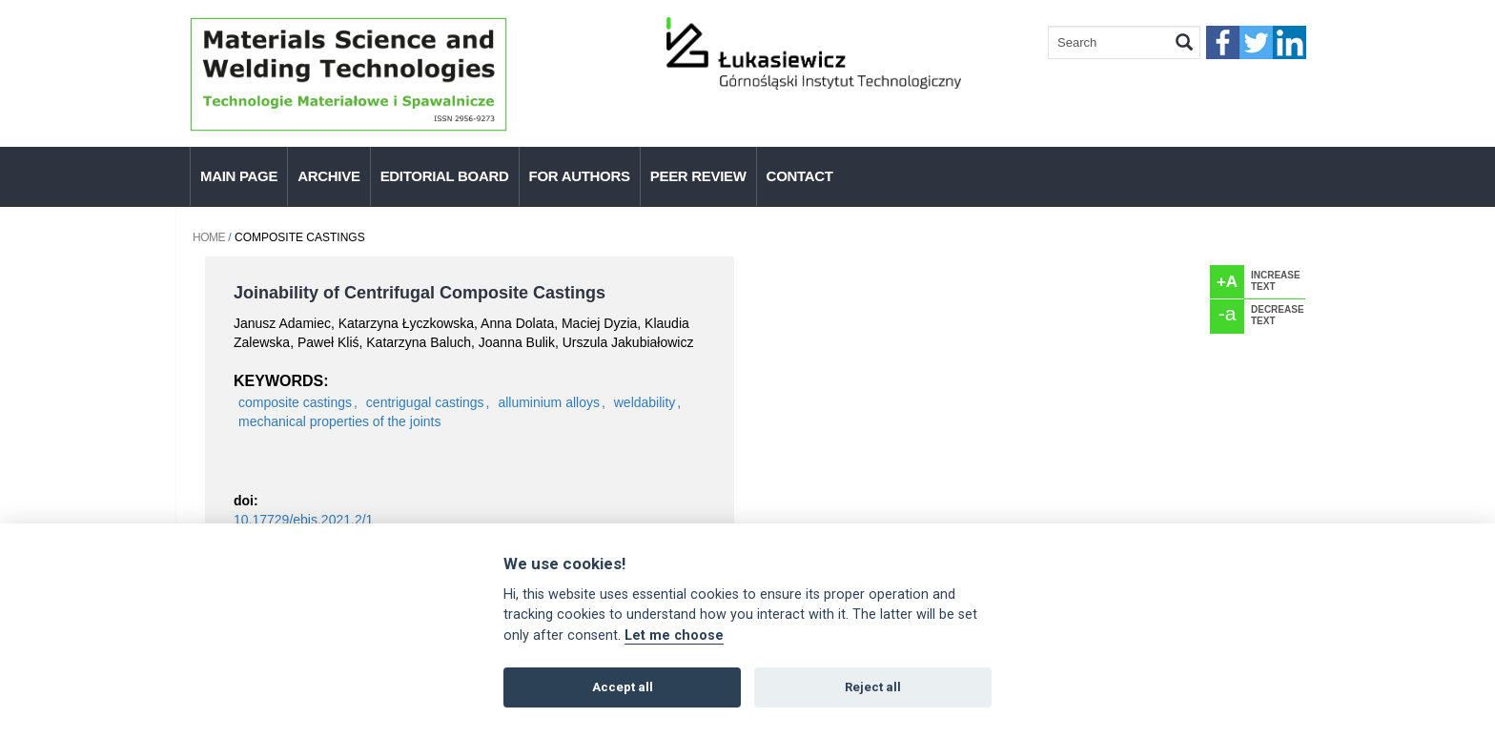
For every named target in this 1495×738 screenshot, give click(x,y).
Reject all (873, 687)
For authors (579, 176)
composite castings (295, 402)
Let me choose (674, 635)
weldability (645, 402)
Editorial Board (444, 176)
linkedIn (1289, 42)
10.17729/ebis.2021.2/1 (303, 519)
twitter (1256, 42)
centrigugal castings (425, 402)
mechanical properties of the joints (339, 421)
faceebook (1222, 42)
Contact (800, 176)
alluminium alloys (549, 402)
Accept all (622, 687)
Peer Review (698, 176)
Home (209, 237)
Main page (238, 176)
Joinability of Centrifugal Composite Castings (419, 292)
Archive (328, 176)
